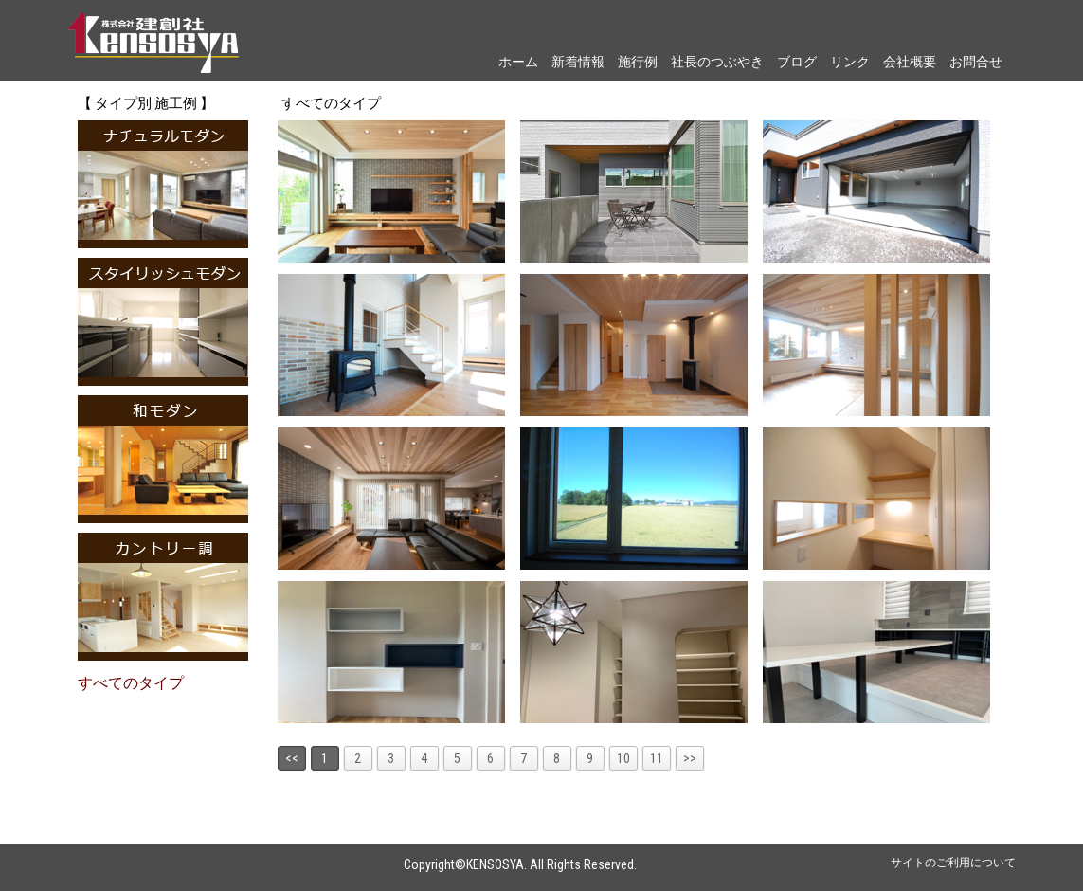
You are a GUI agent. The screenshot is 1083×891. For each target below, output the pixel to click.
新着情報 (578, 61)
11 (656, 758)
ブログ (797, 61)
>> (689, 758)
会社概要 (909, 61)
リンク (850, 61)
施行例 (638, 61)
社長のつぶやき (717, 61)
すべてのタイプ (131, 683)
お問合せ (975, 61)
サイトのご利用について (953, 862)
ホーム (518, 61)
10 (623, 758)
